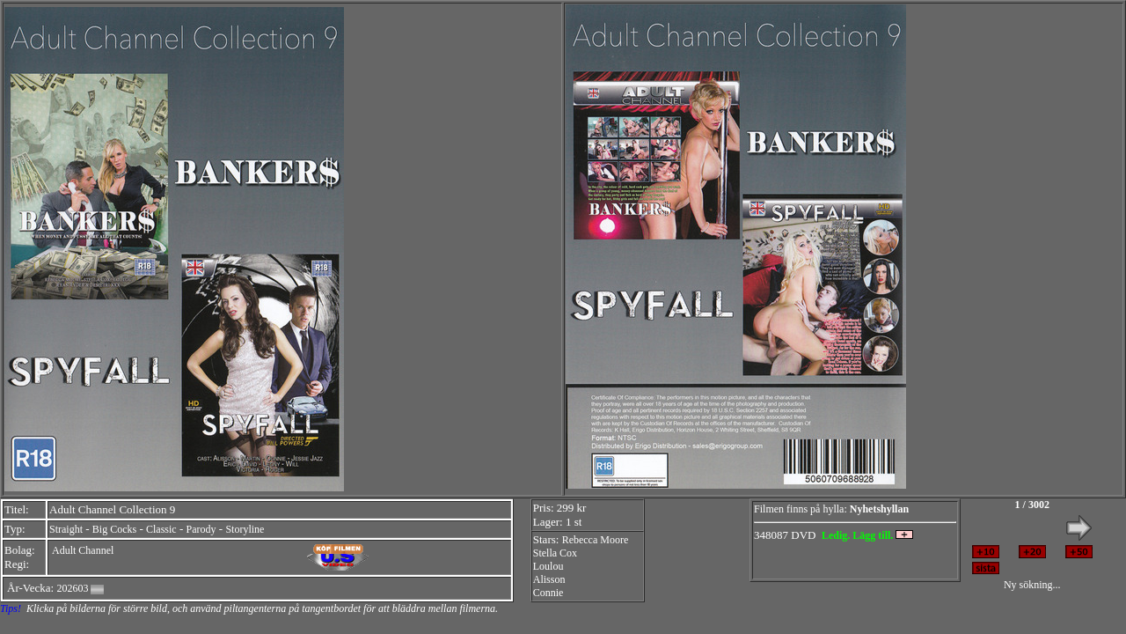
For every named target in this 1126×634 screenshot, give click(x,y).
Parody (201, 529)
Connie (548, 592)
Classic (161, 529)
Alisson (549, 579)
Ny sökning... (1032, 585)
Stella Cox (555, 553)
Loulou (548, 566)
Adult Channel (82, 550)
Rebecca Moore (595, 540)
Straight (66, 529)
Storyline (244, 529)
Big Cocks (114, 529)
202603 (72, 588)
